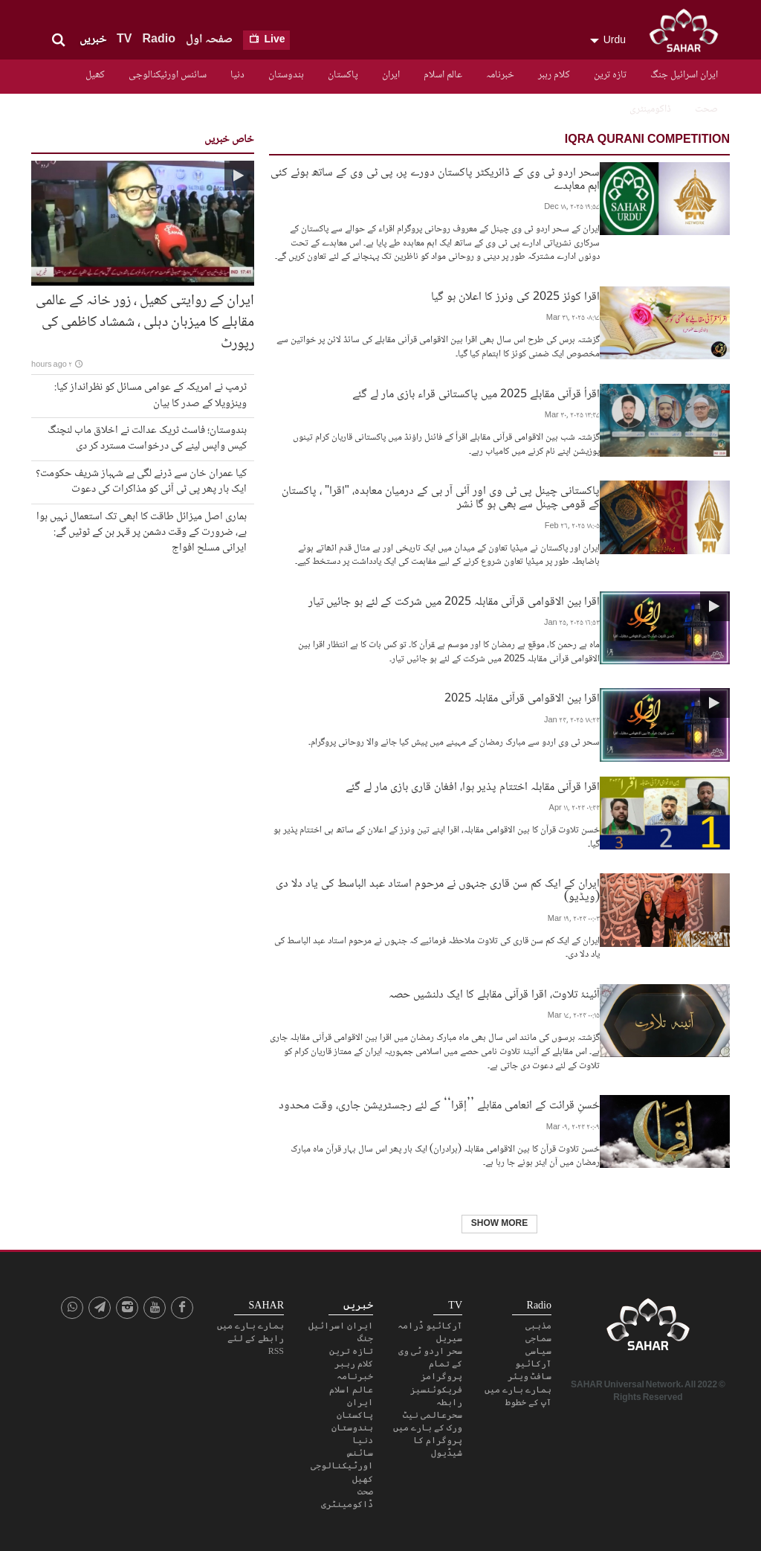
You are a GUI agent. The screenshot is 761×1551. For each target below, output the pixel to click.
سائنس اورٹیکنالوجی (168, 75)
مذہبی (538, 1321)
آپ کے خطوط (528, 1397)
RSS (276, 1346)
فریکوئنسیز (436, 1384)
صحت (706, 109)
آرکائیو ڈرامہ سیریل (430, 1327)
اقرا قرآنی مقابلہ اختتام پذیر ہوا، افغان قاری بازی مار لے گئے (473, 781)
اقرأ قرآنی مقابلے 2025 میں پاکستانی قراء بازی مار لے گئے (476, 393)
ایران (391, 75)
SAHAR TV (648, 1324)
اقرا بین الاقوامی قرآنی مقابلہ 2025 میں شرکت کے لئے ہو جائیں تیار (454, 600)
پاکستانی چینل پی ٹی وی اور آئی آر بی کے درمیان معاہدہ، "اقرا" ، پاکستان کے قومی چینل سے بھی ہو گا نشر (441, 496)
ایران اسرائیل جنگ (684, 75)
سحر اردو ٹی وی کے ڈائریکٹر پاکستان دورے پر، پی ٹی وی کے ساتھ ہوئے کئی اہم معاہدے (435, 178)
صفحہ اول (209, 40)
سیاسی (538, 1346)
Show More (499, 1219)
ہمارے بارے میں (518, 1384)
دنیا (237, 75)
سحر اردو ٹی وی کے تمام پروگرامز (430, 1359)
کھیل (95, 75)
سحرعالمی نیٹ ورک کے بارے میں (427, 1416)
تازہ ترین (610, 75)
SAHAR (689, 33)
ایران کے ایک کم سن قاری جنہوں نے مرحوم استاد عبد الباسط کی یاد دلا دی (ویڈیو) (438, 884)
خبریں (93, 40)
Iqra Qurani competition (647, 140)
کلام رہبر (554, 75)
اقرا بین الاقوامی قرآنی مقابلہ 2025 (522, 697)
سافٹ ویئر (529, 1372)
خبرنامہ (500, 75)
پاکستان (343, 75)
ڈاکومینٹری (650, 109)
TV (124, 40)
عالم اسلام (443, 75)
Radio (158, 40)
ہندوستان (286, 75)
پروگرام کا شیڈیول (437, 1442)
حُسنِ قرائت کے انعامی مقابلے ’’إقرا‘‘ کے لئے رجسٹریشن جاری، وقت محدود (439, 1099)
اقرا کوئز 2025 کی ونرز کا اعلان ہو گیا (515, 295)
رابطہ (449, 1397)
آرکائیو (533, 1359)
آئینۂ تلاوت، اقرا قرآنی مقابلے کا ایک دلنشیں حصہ (494, 989)
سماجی (538, 1334)
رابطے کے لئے (255, 1334)
